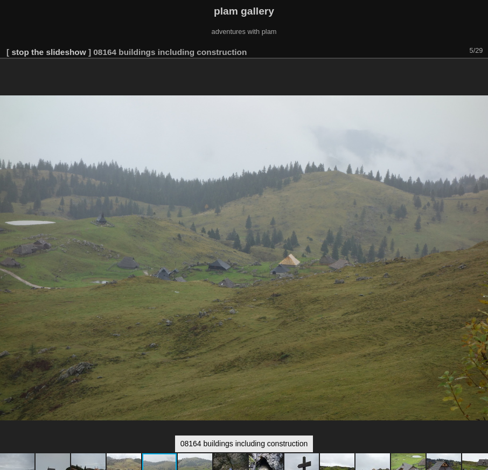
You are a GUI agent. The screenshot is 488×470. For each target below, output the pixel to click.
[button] (478, 73)
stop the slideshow (48, 52)
